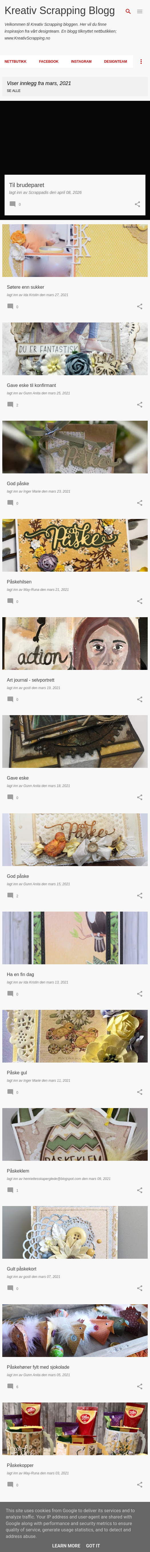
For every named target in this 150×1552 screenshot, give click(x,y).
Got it (93, 1546)
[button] (137, 204)
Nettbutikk (16, 62)
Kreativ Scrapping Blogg (60, 10)
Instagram (81, 62)
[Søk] (128, 11)
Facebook (49, 62)
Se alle (14, 91)
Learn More (66, 1546)
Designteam (115, 62)
